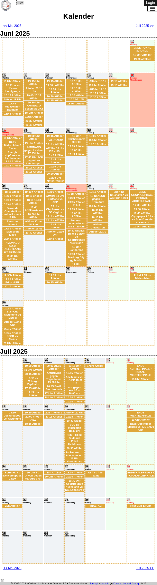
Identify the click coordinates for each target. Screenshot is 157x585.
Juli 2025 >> (145, 26)
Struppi (94, 583)
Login (20, 2)
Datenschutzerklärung (126, 583)
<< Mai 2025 (12, 26)
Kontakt (104, 583)
